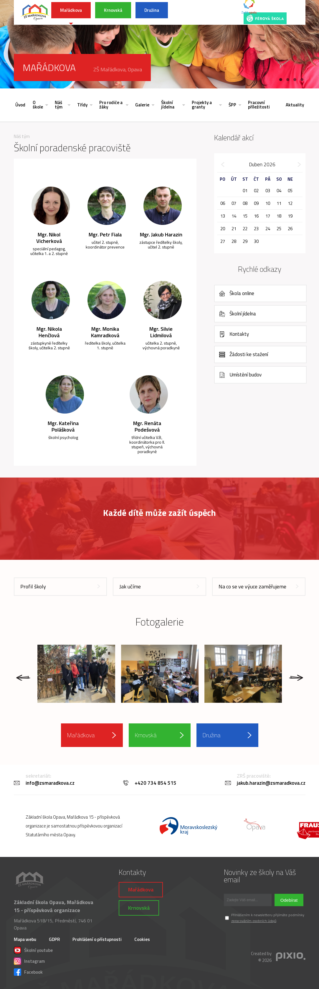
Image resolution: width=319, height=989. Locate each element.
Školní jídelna (167, 104)
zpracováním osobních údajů (253, 921)
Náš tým (58, 104)
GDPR (54, 939)
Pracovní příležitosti (259, 104)
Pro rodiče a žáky (111, 104)
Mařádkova (71, 10)
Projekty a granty (202, 104)
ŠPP (232, 104)
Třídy (82, 104)
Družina (151, 10)
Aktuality (295, 104)
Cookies (142, 939)
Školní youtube (33, 949)
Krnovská (113, 10)
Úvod (20, 104)
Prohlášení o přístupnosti (97, 939)
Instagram (29, 960)
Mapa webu (25, 939)
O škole (38, 104)
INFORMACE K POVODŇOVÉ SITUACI (202, 12)
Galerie (142, 104)
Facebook (28, 971)
